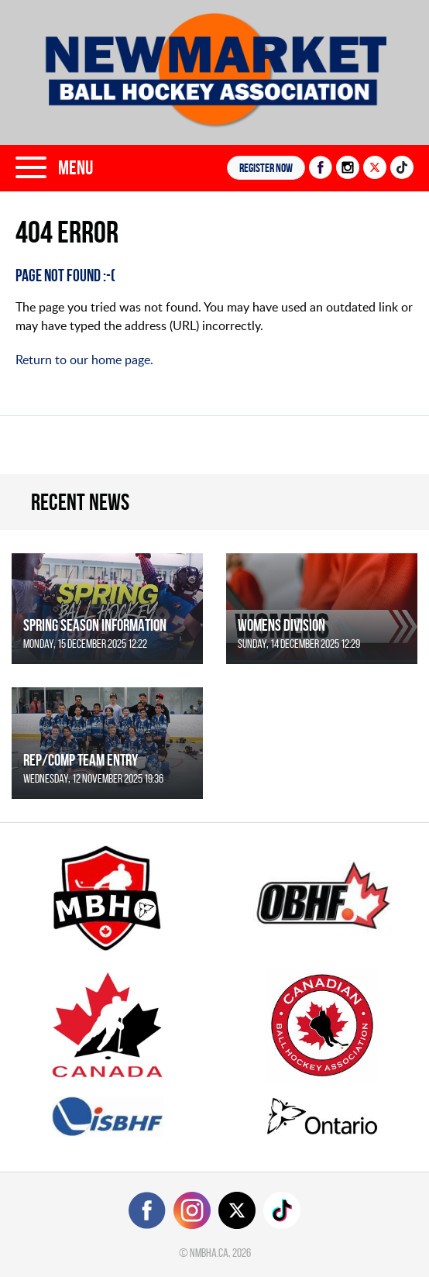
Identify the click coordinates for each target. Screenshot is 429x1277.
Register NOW (266, 167)
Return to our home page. (84, 359)
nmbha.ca (209, 1252)
